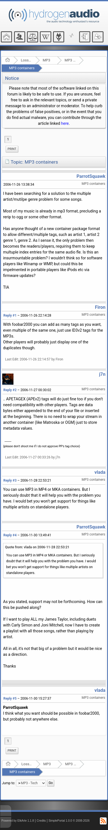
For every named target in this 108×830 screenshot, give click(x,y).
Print (12, 149)
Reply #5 (10, 698)
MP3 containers (22, 68)
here (65, 123)
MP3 (46, 60)
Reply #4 (10, 535)
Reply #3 (10, 480)
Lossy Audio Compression (26, 60)
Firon (100, 307)
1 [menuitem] (8, 139)
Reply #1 (10, 315)
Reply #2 (10, 390)
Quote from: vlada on (37, 547)
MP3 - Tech (70, 60)
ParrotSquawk (91, 176)
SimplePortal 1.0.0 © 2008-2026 (69, 820)
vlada (100, 472)
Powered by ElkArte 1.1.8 (17, 820)
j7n (102, 374)
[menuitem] (12, 149)
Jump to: (8, 783)
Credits (41, 820)
